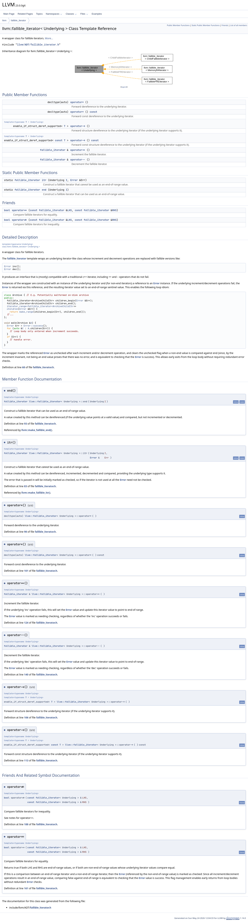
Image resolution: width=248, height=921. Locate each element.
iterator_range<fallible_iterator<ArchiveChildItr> (41, 306)
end (44, 189)
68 (23, 367)
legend (124, 87)
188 (26, 824)
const (93, 111)
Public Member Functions (178, 25)
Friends (224, 25)
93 (25, 423)
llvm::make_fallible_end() (36, 430)
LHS (69, 210)
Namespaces (54, 13)
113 (26, 760)
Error (74, 180)
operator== (19, 210)
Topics (39, 13)
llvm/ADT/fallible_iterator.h (38, 44)
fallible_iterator (18, 20)
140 (26, 674)
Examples (97, 13)
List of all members (238, 25)
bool (7, 210)
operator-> (77, 126)
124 (26, 622)
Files (84, 13)
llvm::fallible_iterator (45, 401)
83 (25, 486)
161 (26, 888)
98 (25, 531)
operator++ (77, 150)
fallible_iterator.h (43, 367)
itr (44, 180)
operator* (77, 102)
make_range (26, 311)
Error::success (33, 325)
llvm (4, 20)
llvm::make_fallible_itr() (35, 492)
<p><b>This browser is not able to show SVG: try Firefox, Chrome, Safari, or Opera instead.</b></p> (124, 69)
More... (49, 38)
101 (26, 570)
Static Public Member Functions (206, 25)
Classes (71, 13)
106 (26, 717)
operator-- (77, 159)
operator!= (19, 219)
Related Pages (25, 13)
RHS (114, 210)
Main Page (8, 13)
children (12, 308)
